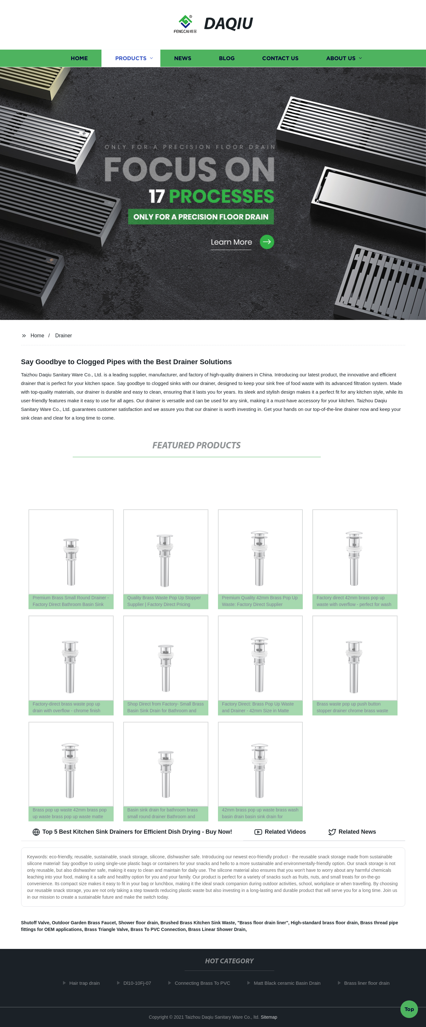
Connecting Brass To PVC (206, 983)
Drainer (63, 335)
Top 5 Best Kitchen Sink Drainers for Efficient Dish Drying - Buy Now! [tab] (132, 832)
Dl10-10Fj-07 (141, 983)
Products (131, 58)
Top (409, 1010)
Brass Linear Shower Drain (216, 929)
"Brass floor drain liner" (262, 922)
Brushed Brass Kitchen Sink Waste (197, 922)
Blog (227, 58)
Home (79, 58)
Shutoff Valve (35, 922)
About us (341, 58)
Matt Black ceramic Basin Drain (290, 983)
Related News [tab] (352, 832)
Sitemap (269, 1017)
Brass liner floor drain (370, 983)
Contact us (280, 58)
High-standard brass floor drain (324, 922)
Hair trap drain (88, 983)
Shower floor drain (138, 922)
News (182, 58)
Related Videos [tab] (280, 832)
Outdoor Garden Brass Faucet (84, 922)
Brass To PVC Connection (158, 929)
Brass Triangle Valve (106, 929)
